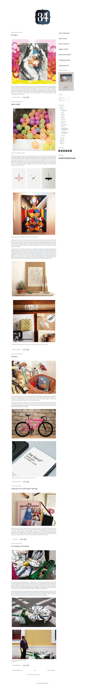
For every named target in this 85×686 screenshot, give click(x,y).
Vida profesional (48, 402)
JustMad (13, 240)
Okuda (46, 243)
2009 (61, 143)
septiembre (63, 110)
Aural (12, 246)
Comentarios (62, 100)
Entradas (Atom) (36, 674)
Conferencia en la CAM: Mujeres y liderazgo (24, 488)
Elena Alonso (47, 242)
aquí (27, 92)
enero (62, 135)
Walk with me (24, 250)
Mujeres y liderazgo (37, 529)
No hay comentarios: (16, 97)
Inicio (35, 670)
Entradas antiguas (51, 670)
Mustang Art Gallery (51, 245)
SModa (34, 90)
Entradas (61, 98)
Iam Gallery (21, 243)
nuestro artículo (26, 592)
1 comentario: (15, 539)
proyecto (52, 405)
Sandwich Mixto (38, 253)
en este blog (44, 254)
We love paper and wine (36, 158)
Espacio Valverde (42, 241)
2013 (61, 108)
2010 (61, 141)
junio (62, 114)
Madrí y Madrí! (15, 104)
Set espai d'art (17, 246)
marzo (62, 119)
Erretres (19, 158)
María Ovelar (21, 90)
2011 (61, 139)
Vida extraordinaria (23, 582)
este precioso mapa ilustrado (44, 250)
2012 (61, 137)
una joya (28, 254)
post (32, 163)
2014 (61, 107)
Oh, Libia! (14, 35)
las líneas (36, 405)
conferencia (50, 528)
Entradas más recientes (17, 670)
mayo (62, 115)
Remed (42, 243)
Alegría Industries (49, 249)
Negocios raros (41, 249)
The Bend (14, 356)
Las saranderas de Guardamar (20, 546)
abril (62, 117)
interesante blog (14, 593)
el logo (20, 406)
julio (62, 112)
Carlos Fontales (23, 593)
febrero (62, 121)
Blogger (46, 683)
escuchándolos (14, 94)
